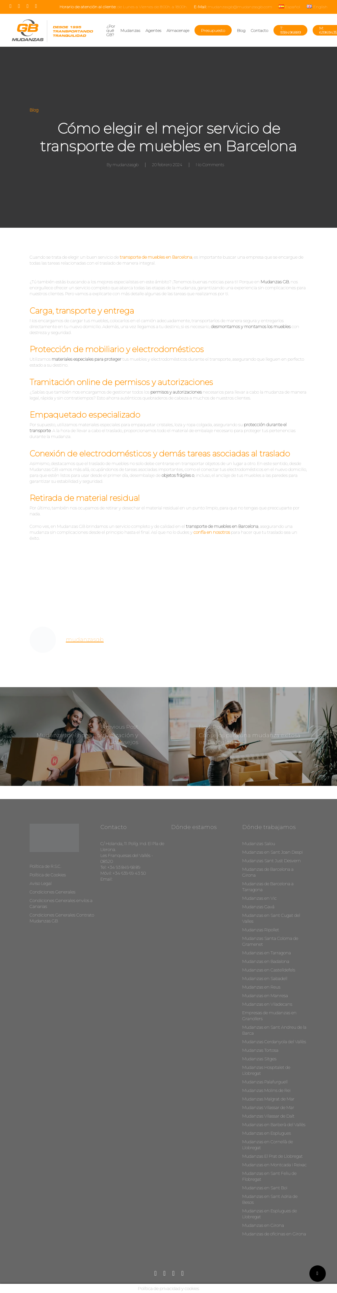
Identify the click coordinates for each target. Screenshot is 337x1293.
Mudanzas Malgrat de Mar (268, 1098)
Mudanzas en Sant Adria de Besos (270, 1199)
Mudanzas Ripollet (260, 929)
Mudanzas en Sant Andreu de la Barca (274, 1030)
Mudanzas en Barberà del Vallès (273, 1124)
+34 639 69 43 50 (129, 873)
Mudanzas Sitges (259, 1058)
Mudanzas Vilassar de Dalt (268, 1116)
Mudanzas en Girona (263, 1225)
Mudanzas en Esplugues (266, 1133)
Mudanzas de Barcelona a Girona (268, 872)
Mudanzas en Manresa (265, 995)
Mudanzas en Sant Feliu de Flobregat (269, 1176)
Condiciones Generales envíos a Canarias (61, 903)
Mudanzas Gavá (258, 906)
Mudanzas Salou (258, 843)
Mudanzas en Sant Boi (264, 1187)
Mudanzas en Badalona (265, 961)
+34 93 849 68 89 (123, 867)
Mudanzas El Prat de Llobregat (272, 1156)
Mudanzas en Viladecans (267, 1004)
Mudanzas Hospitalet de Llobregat (266, 1070)
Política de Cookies (48, 874)
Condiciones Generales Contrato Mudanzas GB (62, 917)
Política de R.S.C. (45, 866)
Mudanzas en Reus (261, 987)
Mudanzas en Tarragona (266, 952)
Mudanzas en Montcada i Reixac (274, 1164)
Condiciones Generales (52, 891)
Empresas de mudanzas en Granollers (269, 1015)
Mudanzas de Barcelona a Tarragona (268, 886)
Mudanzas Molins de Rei (266, 1090)
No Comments (210, 164)
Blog (34, 110)
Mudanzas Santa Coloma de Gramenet (270, 941)
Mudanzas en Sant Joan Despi (272, 852)
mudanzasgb (126, 164)
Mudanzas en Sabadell (264, 978)
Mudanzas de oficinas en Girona (274, 1233)
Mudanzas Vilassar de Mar (268, 1107)
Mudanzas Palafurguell (265, 1081)
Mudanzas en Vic (259, 898)
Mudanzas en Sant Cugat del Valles (271, 918)
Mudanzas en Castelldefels (268, 969)
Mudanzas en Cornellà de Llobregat (267, 1144)
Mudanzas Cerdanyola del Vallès (274, 1041)
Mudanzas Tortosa (260, 1050)
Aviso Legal (41, 883)
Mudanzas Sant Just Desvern (271, 860)
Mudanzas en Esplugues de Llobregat (269, 1213)
